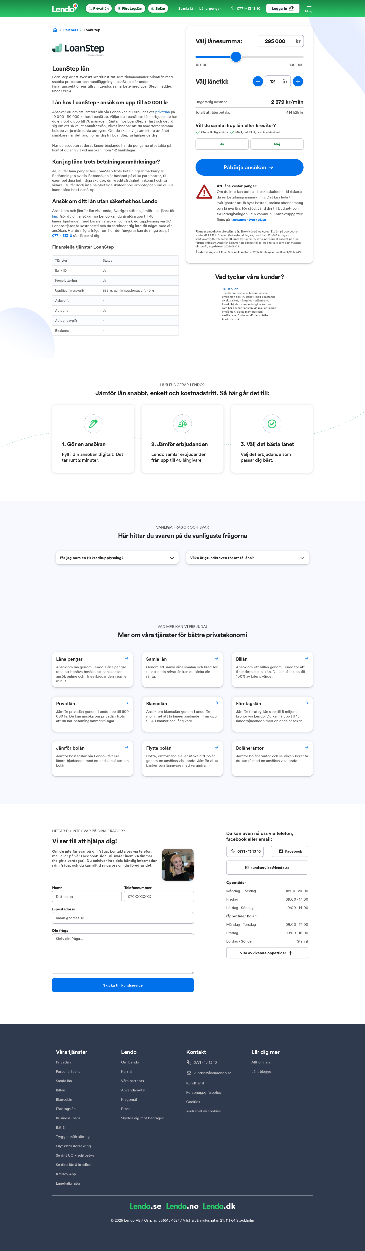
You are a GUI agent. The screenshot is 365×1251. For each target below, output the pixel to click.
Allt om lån (260, 1062)
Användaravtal (133, 1090)
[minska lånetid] (258, 81)
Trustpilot (230, 289)
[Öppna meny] (309, 8)
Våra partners (132, 1080)
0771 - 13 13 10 (205, 1062)
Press (125, 1108)
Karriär (127, 1071)
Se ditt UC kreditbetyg (75, 1155)
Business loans (68, 1118)
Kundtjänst (195, 1083)
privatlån (162, 111)
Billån (60, 1090)
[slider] (236, 56)
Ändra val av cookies (203, 1111)
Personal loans (68, 1071)
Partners (70, 29)
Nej (277, 144)
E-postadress (63, 909)
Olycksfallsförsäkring (73, 1146)
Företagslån (66, 1108)
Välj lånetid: (212, 81)
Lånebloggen (262, 1071)
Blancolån (64, 1099)
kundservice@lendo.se (212, 1072)
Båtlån (61, 1127)
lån (54, 216)
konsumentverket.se (248, 219)
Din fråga (60, 930)
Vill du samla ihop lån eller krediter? (236, 125)
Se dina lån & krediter (74, 1164)
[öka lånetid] (298, 81)
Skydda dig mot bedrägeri (143, 1118)
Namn (57, 887)
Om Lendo (130, 1062)
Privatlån (63, 1062)
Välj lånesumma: (219, 41)
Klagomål (129, 1099)
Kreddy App (66, 1174)
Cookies (193, 1101)
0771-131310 (62, 235)
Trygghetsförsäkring (73, 1136)
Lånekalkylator (68, 1183)
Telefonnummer (138, 887)
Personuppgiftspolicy (204, 1092)
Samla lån (64, 1080)
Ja (222, 144)
